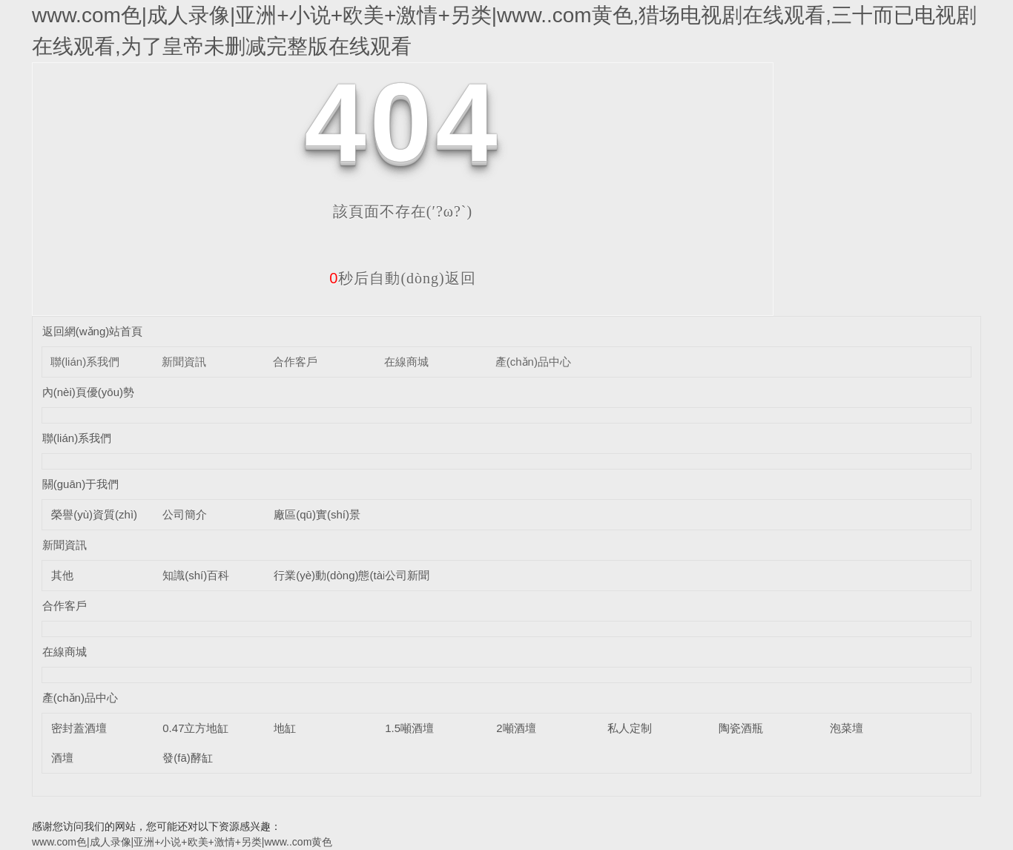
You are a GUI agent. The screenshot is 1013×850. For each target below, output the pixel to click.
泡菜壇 (846, 728)
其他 (62, 575)
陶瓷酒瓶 (741, 728)
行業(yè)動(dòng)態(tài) (331, 575)
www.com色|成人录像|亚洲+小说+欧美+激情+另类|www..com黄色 (182, 842)
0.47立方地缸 (195, 728)
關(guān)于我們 (80, 484)
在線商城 (406, 361)
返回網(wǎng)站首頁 (92, 331)
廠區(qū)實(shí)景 (317, 514)
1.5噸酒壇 (409, 728)
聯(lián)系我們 (84, 361)
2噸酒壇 (515, 728)
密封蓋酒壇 (79, 728)
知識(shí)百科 (195, 575)
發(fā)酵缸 (187, 757)
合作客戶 (295, 361)
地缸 (285, 728)
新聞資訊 (184, 361)
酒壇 (62, 757)
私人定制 (629, 728)
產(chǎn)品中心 (533, 361)
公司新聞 (407, 575)
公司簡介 (184, 514)
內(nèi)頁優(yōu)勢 (88, 392)
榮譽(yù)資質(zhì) (94, 514)
